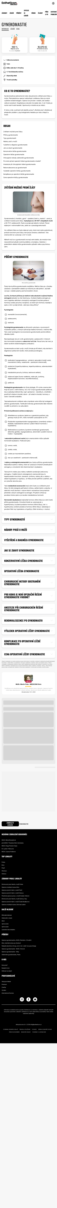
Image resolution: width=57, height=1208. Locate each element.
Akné (3, 921)
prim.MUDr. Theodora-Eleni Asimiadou (13, 843)
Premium (4, 984)
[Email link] (35, 999)
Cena (18, 29)
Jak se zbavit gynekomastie (12, 148)
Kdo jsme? (5, 965)
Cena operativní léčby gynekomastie (15, 177)
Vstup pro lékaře (6, 981)
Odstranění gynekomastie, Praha (11, 954)
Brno (3, 865)
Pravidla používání (25, 1029)
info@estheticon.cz (35, 1024)
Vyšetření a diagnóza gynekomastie (15, 145)
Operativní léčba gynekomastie (13, 154)
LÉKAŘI (12, 13)
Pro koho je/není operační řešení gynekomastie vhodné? (22, 161)
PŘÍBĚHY (18, 13)
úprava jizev (5, 924)
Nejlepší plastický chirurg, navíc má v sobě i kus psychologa (19, 946)
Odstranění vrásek (7, 918)
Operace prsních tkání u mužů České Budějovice (15, 901)
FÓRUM (33, 13)
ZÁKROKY (4, 13)
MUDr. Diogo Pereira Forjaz (9, 846)
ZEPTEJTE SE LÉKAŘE (26, 13)
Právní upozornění (14, 1032)
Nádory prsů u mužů (10, 141)
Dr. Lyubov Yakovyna (8, 848)
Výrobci (4, 990)
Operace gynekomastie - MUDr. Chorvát (13, 949)
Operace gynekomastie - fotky (10, 951)
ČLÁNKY (40, 13)
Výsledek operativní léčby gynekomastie (16, 171)
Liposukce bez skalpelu (8, 929)
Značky (4, 987)
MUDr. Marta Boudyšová (9, 840)
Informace (5, 29)
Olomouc (4, 871)
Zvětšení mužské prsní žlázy (13, 131)
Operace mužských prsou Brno (10, 887)
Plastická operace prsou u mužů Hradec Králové (15, 896)
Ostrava (4, 874)
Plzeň (3, 868)
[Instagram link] (22, 999)
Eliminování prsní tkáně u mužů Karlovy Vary (14, 899)
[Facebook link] (28, 999)
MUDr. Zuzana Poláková (9, 851)
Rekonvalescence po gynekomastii (15, 167)
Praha (3, 862)
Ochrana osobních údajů (10, 1029)
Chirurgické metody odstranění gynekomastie (18, 158)
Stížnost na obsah (7, 971)
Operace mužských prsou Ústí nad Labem (14, 904)
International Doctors (8, 993)
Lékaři (12, 29)
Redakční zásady (26, 1032)
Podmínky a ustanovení (39, 1032)
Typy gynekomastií (9, 138)
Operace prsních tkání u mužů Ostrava (13, 893)
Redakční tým (6, 968)
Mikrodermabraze (7, 915)
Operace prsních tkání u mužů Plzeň (12, 890)
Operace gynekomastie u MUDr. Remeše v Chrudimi (16, 940)
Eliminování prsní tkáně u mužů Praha (12, 884)
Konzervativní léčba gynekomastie (14, 151)
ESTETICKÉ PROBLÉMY (54, 13)
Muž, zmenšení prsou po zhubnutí (11, 943)
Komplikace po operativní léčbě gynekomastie (18, 174)
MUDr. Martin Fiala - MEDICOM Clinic (28, 684)
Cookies (34, 1029)
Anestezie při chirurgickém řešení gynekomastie (19, 164)
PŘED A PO (46, 13)
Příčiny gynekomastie (10, 135)
